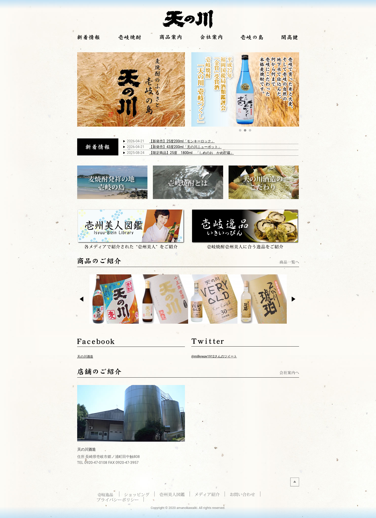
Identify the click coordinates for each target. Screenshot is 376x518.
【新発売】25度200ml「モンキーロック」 (182, 141)
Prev (83, 299)
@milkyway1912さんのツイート (214, 356)
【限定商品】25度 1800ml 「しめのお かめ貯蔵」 (191, 153)
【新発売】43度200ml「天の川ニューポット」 (185, 147)
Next (295, 299)
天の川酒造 (85, 356)
